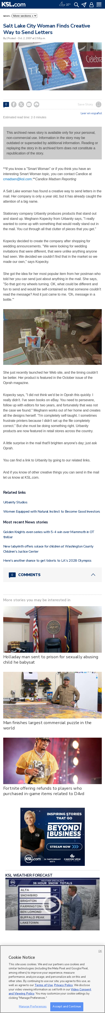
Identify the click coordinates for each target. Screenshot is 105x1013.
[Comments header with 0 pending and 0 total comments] (52, 574)
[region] (52, 979)
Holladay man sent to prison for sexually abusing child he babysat (50, 659)
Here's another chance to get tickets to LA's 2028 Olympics (47, 560)
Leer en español (91, 113)
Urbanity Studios (15, 502)
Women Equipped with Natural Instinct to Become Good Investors (51, 511)
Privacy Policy (63, 985)
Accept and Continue (67, 1006)
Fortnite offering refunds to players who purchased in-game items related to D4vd (44, 791)
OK (100, 951)
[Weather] (65, 4)
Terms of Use (44, 985)
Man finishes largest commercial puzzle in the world (47, 725)
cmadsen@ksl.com (17, 179)
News (7, 16)
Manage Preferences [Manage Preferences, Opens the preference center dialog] (33, 1006)
